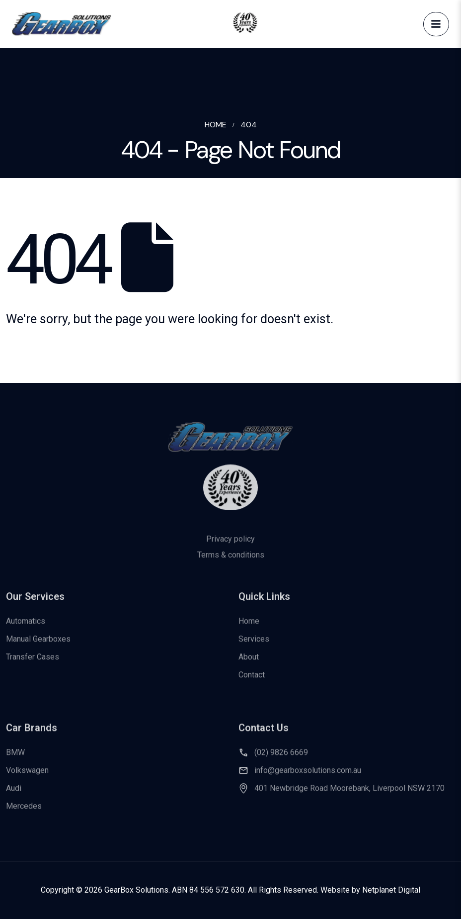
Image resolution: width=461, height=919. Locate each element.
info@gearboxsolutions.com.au (307, 776)
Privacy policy (230, 547)
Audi (13, 794)
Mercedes (24, 812)
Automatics (25, 627)
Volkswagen (27, 776)
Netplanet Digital (391, 890)
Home (248, 627)
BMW (15, 758)
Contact (251, 680)
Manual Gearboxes (38, 644)
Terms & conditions (230, 563)
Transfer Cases (32, 662)
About (248, 662)
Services (253, 644)
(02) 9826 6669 (281, 758)
